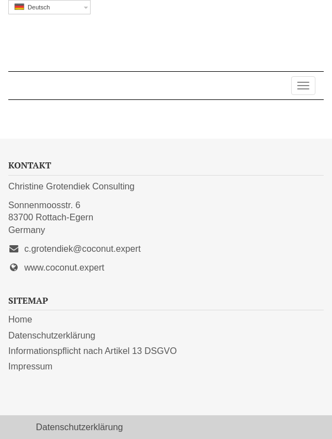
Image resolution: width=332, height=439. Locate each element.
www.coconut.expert (64, 267)
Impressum (30, 366)
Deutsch (32, 6)
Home (20, 319)
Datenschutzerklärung (51, 335)
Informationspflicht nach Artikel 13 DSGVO (92, 351)
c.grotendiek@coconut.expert (82, 248)
